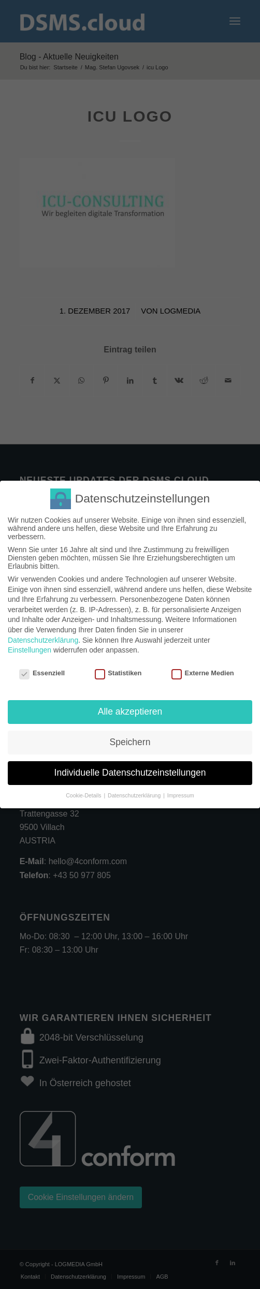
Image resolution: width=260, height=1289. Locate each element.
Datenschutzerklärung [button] (135, 792)
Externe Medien (202, 669)
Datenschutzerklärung (43, 636)
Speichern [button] (130, 739)
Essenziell (42, 669)
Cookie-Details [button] (84, 792)
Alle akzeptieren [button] (130, 708)
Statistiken (118, 669)
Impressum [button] (180, 792)
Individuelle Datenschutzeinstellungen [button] (130, 769)
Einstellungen (29, 647)
